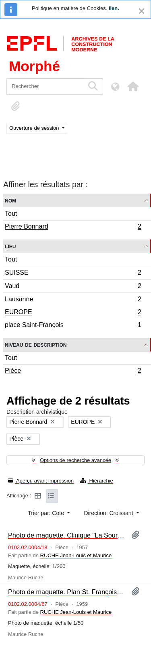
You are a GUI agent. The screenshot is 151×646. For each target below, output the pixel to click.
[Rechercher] (45, 86)
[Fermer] (141, 11)
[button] (133, 86)
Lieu (10, 246)
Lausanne (72, 300)
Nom (10, 200)
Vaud (72, 287)
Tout (11, 213)
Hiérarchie (96, 481)
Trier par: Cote (47, 513)
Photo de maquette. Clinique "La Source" (66, 535)
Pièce (72, 371)
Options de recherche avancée (75, 460)
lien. (114, 8)
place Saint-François (72, 325)
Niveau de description (35, 344)
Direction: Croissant (109, 513)
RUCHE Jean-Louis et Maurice (76, 555)
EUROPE (72, 313)
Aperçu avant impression (41, 481)
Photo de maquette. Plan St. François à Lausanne (66, 591)
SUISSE (72, 274)
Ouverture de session (34, 128)
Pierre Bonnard (72, 227)
